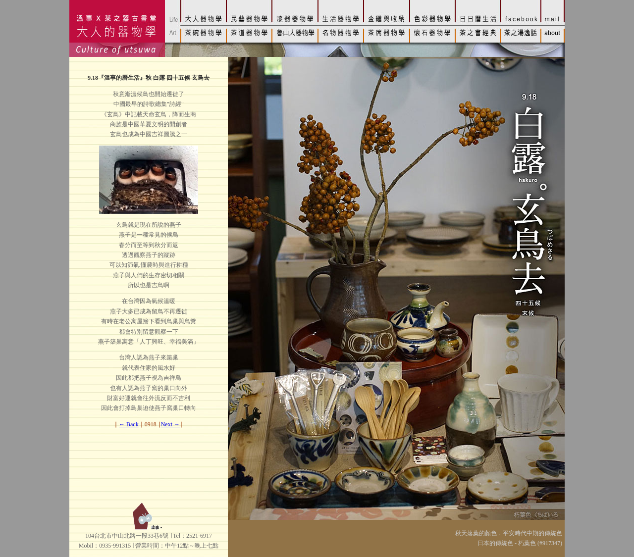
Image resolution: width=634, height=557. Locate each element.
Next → (170, 424)
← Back (129, 424)
